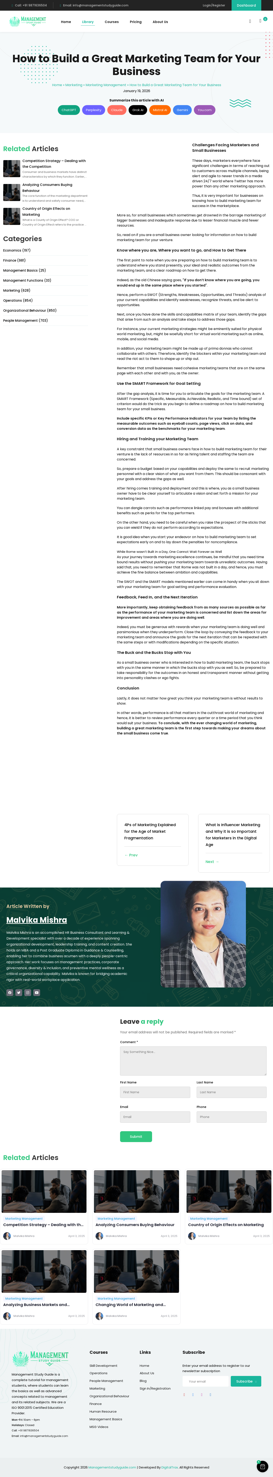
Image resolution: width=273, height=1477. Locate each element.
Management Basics (106, 1419)
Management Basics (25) (24, 270)
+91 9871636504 (28, 1430)
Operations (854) (18, 300)
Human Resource (103, 1411)
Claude (117, 110)
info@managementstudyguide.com (44, 1436)
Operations (98, 1373)
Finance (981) (14, 260)
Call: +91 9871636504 (29, 5)
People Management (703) (25, 320)
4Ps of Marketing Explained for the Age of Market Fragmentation (152, 840)
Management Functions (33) (27, 280)
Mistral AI (160, 110)
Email (124, 1107)
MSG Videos (99, 1427)
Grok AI (137, 110)
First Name (128, 1082)
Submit (136, 1136)
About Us (160, 22)
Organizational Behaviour (109, 1396)
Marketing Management (106, 85)
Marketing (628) (16, 290)
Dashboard (246, 5)
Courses (112, 22)
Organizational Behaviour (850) (30, 310)
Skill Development (104, 1365)
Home (66, 22)
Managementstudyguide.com (112, 1467)
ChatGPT (69, 110)
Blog (143, 1381)
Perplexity (93, 110)
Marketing (73, 85)
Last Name (205, 1082)
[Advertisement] (153, 172)
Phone (201, 1107)
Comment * (129, 1042)
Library (88, 22)
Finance (96, 1404)
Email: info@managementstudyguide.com (94, 5)
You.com (205, 110)
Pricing (136, 22)
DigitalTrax (169, 1467)
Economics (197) (17, 250)
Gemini (182, 110)
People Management (106, 1381)
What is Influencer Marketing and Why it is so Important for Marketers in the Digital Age (234, 843)
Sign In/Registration (155, 1388)
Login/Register (214, 5)
